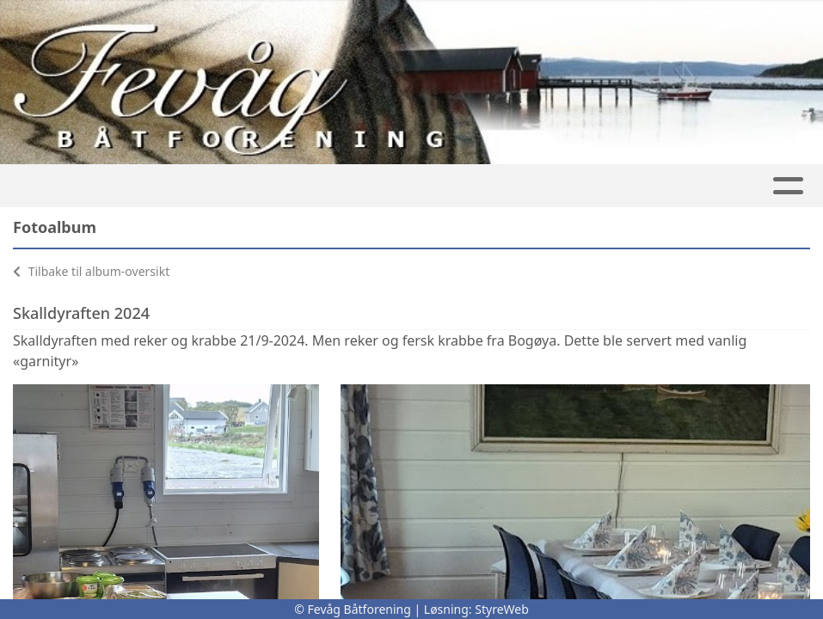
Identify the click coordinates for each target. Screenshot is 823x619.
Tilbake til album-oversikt (91, 271)
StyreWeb (502, 609)
